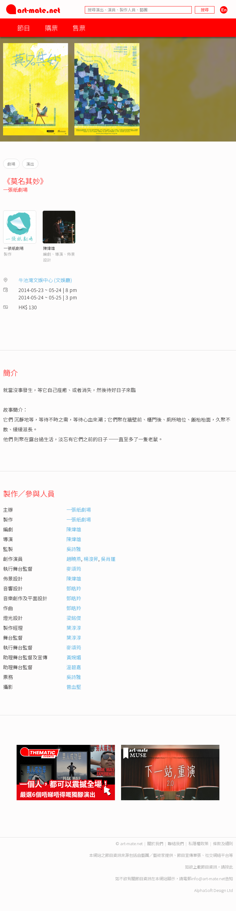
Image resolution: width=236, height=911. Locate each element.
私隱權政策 (198, 843)
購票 (51, 27)
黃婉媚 (73, 657)
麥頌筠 (73, 568)
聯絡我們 (176, 843)
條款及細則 (223, 843)
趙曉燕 (73, 558)
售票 (79, 27)
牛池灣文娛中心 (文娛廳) (45, 280)
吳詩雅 (73, 549)
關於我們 (155, 843)
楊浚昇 (91, 558)
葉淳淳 (73, 627)
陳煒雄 (49, 248)
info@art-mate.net (208, 878)
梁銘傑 (73, 617)
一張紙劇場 (15, 189)
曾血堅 (73, 686)
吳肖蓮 (108, 558)
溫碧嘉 (73, 667)
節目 (23, 27)
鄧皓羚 (73, 588)
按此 (229, 867)
